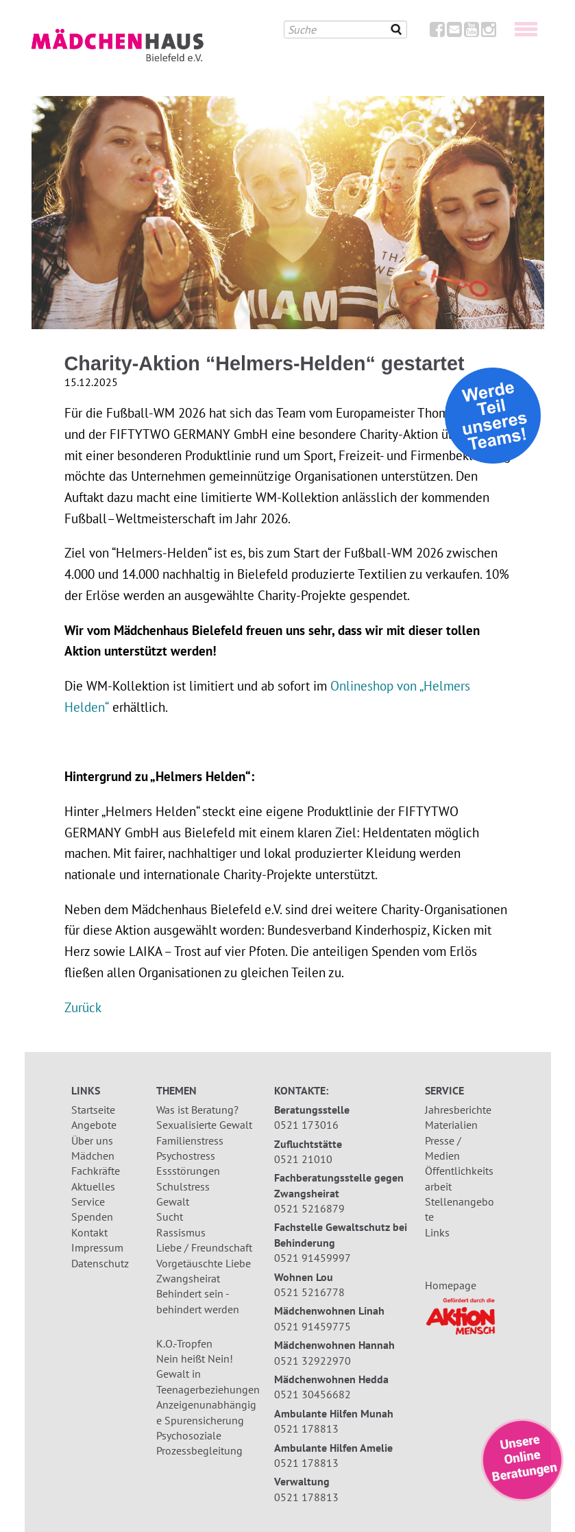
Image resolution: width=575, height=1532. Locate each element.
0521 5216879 (309, 1208)
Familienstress (189, 1140)
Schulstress (183, 1186)
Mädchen (92, 1155)
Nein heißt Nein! (194, 1358)
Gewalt (172, 1201)
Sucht (169, 1216)
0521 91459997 (312, 1258)
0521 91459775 (312, 1326)
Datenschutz (100, 1263)
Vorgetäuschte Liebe (203, 1263)
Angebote (94, 1125)
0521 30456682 (312, 1394)
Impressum (97, 1247)
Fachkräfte (95, 1170)
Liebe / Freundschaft (204, 1247)
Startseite (93, 1109)
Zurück (82, 1007)
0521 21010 (303, 1159)
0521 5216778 (309, 1292)
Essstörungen (188, 1170)
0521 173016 (306, 1125)
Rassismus (181, 1232)
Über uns (92, 1140)
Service (88, 1201)
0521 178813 (306, 1428)
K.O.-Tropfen (184, 1343)
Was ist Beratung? (197, 1109)
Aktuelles (93, 1186)
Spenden (92, 1216)
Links (437, 1232)
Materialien (451, 1125)
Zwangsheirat (188, 1278)
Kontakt (89, 1232)
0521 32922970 (312, 1360)
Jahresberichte (458, 1109)
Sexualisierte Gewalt (204, 1125)
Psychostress (185, 1155)
